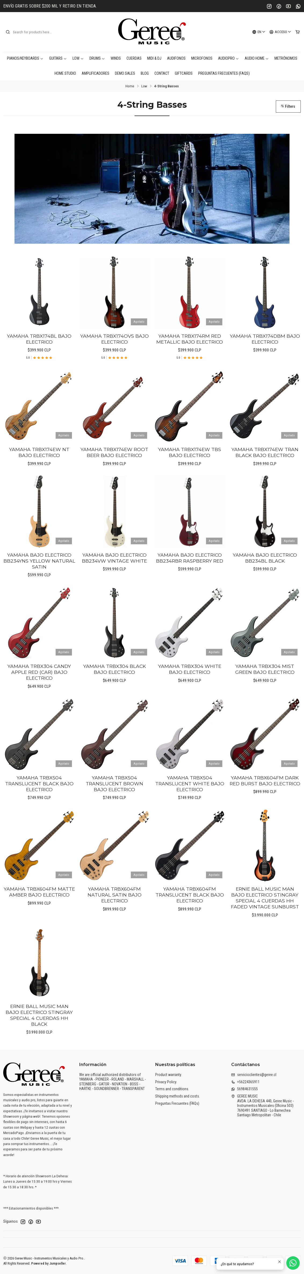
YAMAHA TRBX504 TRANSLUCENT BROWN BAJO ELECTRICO (114, 809)
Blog (145, 73)
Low (78, 58)
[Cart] (297, 32)
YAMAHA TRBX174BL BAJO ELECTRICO (39, 365)
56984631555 (244, 1089)
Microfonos (201, 58)
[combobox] (32, 32)
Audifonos (176, 58)
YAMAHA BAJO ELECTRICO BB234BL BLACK (265, 584)
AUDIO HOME (257, 58)
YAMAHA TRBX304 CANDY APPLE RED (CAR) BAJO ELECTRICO (39, 698)
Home (129, 86)
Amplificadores (95, 73)
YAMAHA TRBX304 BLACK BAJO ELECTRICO (114, 695)
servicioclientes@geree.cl (253, 1075)
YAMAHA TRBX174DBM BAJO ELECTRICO (265, 365)
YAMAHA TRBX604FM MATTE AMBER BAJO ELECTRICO (39, 918)
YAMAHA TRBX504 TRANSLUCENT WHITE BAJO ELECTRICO (189, 809)
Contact (161, 73)
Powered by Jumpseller (48, 1263)
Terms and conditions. (172, 1089)
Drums (97, 58)
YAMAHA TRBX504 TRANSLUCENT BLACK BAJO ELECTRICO (39, 809)
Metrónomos (285, 58)
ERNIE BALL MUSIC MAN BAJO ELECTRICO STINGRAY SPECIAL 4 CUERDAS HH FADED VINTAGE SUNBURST (265, 924)
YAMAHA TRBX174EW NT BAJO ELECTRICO (39, 478)
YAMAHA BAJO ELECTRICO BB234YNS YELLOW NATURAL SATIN (39, 587)
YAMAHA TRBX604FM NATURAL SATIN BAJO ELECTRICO (115, 921)
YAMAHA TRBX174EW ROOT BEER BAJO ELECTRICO (114, 478)
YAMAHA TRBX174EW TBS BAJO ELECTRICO (189, 478)
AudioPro (228, 58)
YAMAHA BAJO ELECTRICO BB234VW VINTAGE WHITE (114, 584)
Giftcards (184, 73)
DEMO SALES (125, 73)
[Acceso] (280, 32)
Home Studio (65, 73)
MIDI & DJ (154, 58)
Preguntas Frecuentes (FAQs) (224, 73)
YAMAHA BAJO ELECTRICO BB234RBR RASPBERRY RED (189, 584)
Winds (116, 58)
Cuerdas (134, 58)
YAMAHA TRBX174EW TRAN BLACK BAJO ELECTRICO (264, 478)
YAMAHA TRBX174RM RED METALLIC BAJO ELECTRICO (189, 365)
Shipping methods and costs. (177, 1096)
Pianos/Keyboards (25, 58)
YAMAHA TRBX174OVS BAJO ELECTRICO (114, 365)
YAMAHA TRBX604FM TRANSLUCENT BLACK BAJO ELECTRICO (189, 921)
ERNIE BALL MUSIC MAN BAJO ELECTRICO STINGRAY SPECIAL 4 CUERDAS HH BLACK (39, 1041)
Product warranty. (168, 1075)
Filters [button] (287, 106)
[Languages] (259, 32)
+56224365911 (245, 1082)
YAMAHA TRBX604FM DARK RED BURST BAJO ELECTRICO (265, 806)
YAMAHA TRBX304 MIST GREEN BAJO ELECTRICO (265, 695)
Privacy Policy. (166, 1082)
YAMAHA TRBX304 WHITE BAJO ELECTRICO (189, 695)
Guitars (58, 58)
